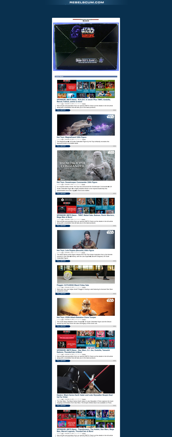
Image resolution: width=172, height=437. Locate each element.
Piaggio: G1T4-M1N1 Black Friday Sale (73, 274)
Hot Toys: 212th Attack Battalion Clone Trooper (76, 306)
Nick (62, 92)
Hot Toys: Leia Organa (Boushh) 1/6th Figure (75, 239)
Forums (84, 92)
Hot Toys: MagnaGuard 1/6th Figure (71, 126)
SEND (114, 98)
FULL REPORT (61, 98)
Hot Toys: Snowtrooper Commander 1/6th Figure (77, 171)
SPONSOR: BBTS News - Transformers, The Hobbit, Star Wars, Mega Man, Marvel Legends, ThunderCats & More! (85, 419)
